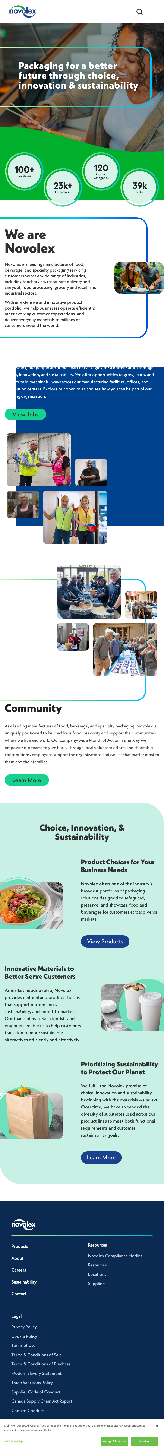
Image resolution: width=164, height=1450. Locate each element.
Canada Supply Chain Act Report (41, 1401)
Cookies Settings (13, 1441)
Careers (18, 1270)
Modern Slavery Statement (36, 1373)
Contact (18, 1294)
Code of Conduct (27, 1410)
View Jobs (25, 414)
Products (19, 1246)
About (17, 1258)
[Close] (157, 1426)
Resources (97, 1265)
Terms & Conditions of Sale (36, 1355)
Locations (97, 1274)
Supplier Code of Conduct (35, 1392)
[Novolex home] (23, 1224)
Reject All (144, 1441)
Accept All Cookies (114, 1441)
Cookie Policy (24, 1336)
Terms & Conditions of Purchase (41, 1364)
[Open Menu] (153, 11)
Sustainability (23, 1282)
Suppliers (96, 1283)
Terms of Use (23, 1345)
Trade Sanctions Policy (32, 1382)
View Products (105, 941)
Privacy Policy (24, 1327)
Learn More (26, 780)
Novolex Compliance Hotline (115, 1256)
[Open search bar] (140, 11)
